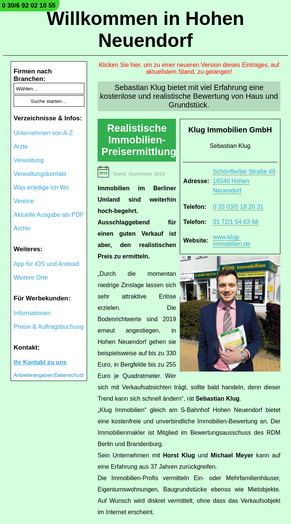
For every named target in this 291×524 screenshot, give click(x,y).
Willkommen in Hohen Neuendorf (145, 29)
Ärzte (21, 146)
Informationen (32, 313)
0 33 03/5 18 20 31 (238, 207)
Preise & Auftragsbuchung (49, 326)
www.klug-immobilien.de (232, 240)
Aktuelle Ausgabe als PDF (49, 214)
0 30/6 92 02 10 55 (29, 5)
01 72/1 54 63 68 (235, 222)
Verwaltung (29, 160)
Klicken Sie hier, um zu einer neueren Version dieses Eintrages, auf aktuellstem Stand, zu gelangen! (189, 68)
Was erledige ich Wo (41, 187)
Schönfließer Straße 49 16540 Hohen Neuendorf (244, 181)
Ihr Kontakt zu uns (40, 362)
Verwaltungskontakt (40, 174)
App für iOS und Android (46, 264)
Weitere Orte (31, 277)
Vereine (24, 201)
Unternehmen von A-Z (43, 133)
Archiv (22, 228)
